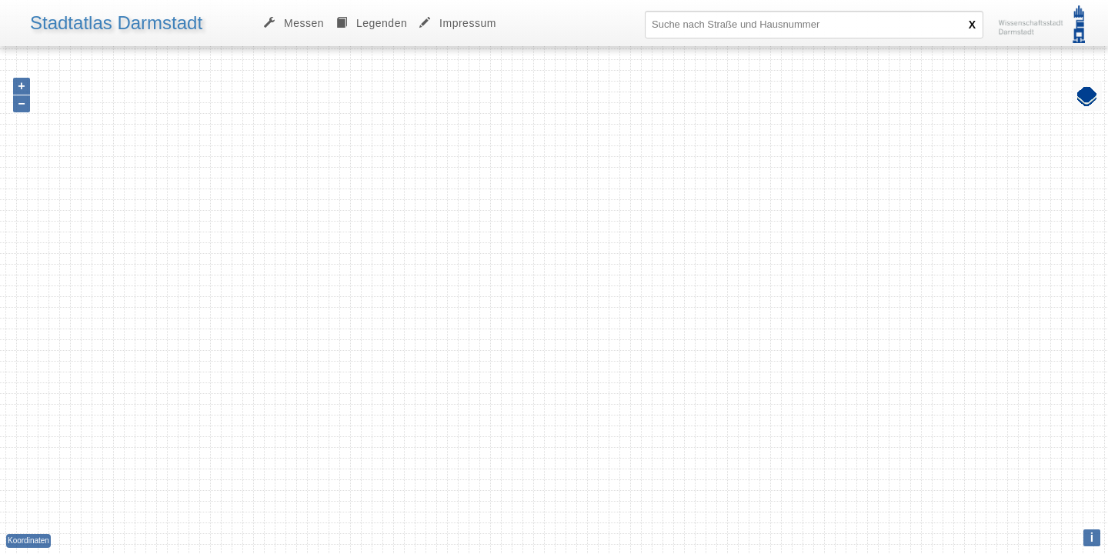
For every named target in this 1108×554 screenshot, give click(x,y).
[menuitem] (371, 23)
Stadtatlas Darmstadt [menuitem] (116, 22)
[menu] (257, 23)
